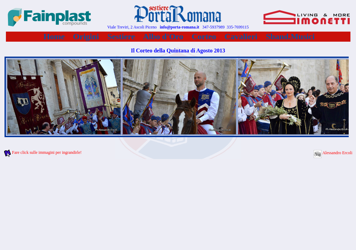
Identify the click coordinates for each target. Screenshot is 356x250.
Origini (86, 36)
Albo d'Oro (163, 36)
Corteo (203, 36)
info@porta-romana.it (179, 27)
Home (54, 36)
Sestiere (121, 36)
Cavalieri (241, 36)
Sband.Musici (290, 36)
